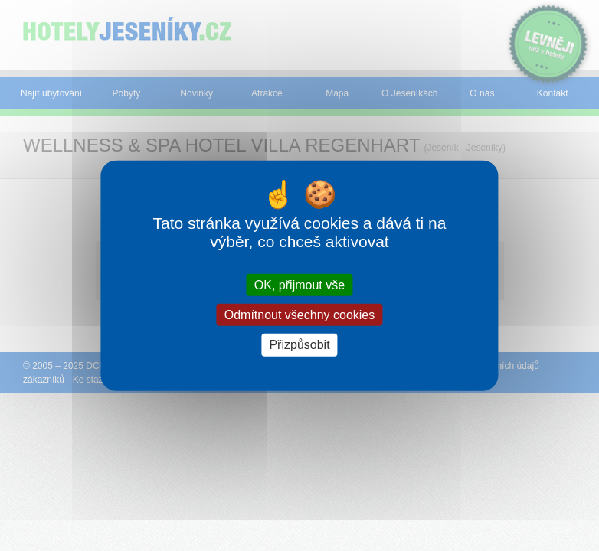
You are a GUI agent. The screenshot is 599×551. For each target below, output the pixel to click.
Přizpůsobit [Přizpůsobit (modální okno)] (299, 344)
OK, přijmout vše (299, 285)
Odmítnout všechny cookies (299, 314)
